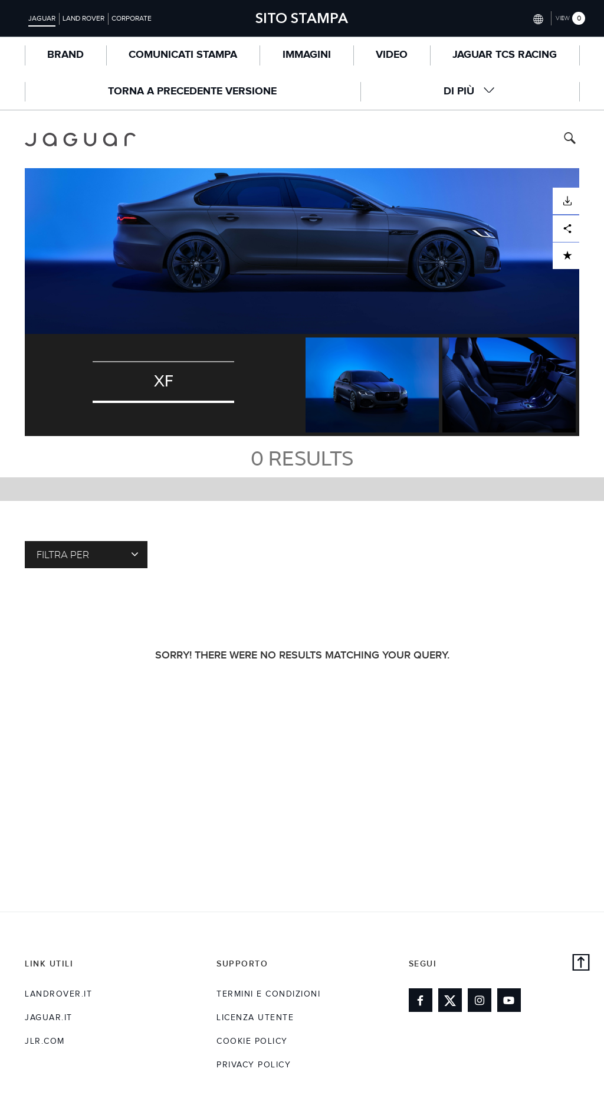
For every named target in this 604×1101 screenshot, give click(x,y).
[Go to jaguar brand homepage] (80, 139)
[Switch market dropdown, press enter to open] (537, 18)
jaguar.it (49, 1018)
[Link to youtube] (509, 1000)
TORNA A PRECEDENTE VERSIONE (192, 91)
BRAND (65, 54)
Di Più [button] (469, 91)
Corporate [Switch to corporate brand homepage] (131, 18)
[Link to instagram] (479, 1000)
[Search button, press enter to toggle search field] (569, 139)
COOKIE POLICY (252, 1041)
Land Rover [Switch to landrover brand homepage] (83, 18)
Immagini (307, 54)
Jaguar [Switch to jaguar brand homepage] (41, 18)
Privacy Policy (253, 1065)
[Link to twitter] (450, 1000)
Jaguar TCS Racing (504, 54)
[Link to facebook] (420, 1000)
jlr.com (45, 1041)
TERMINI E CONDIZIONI (268, 994)
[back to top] (581, 964)
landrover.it (58, 994)
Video (392, 54)
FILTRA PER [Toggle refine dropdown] (88, 554)
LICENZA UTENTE (255, 1018)
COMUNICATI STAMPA (183, 54)
